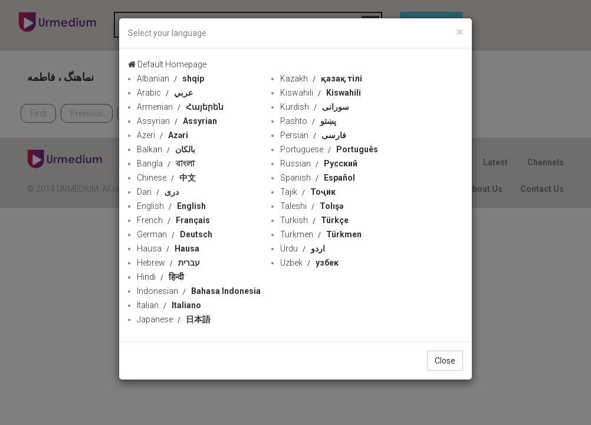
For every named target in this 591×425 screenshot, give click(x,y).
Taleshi (311, 206)
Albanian (170, 78)
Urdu (302, 248)
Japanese (174, 319)
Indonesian (199, 291)
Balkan (166, 149)
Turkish (314, 220)
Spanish (317, 177)
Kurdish (314, 107)
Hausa (168, 248)
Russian (318, 163)
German (174, 234)
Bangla (166, 163)
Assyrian (177, 121)
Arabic (165, 92)
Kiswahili (320, 92)
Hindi (160, 277)
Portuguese (329, 149)
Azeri (162, 135)
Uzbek (309, 262)
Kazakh (321, 78)
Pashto (308, 121)
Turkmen (321, 234)
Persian (313, 135)
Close (445, 360)
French (173, 220)
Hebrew (168, 262)
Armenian (180, 107)
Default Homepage (167, 64)
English (171, 206)
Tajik (308, 192)
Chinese (166, 177)
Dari (158, 192)
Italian (169, 305)
